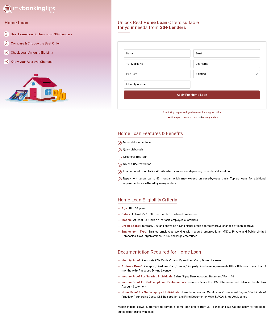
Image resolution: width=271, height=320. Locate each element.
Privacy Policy (210, 117)
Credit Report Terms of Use (182, 117)
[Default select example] (226, 74)
